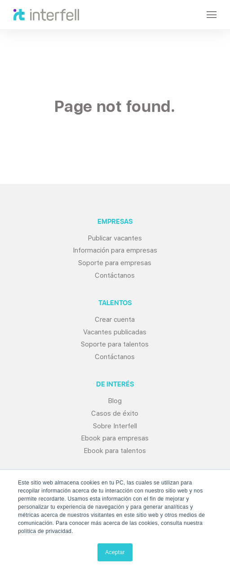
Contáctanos (115, 275)
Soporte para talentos (115, 344)
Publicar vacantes (115, 238)
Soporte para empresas (114, 263)
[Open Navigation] (212, 14)
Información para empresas (115, 250)
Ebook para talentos (115, 451)
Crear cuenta (115, 319)
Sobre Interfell (115, 426)
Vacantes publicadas (114, 332)
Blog (115, 401)
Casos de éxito (114, 413)
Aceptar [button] (114, 552)
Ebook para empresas (115, 438)
